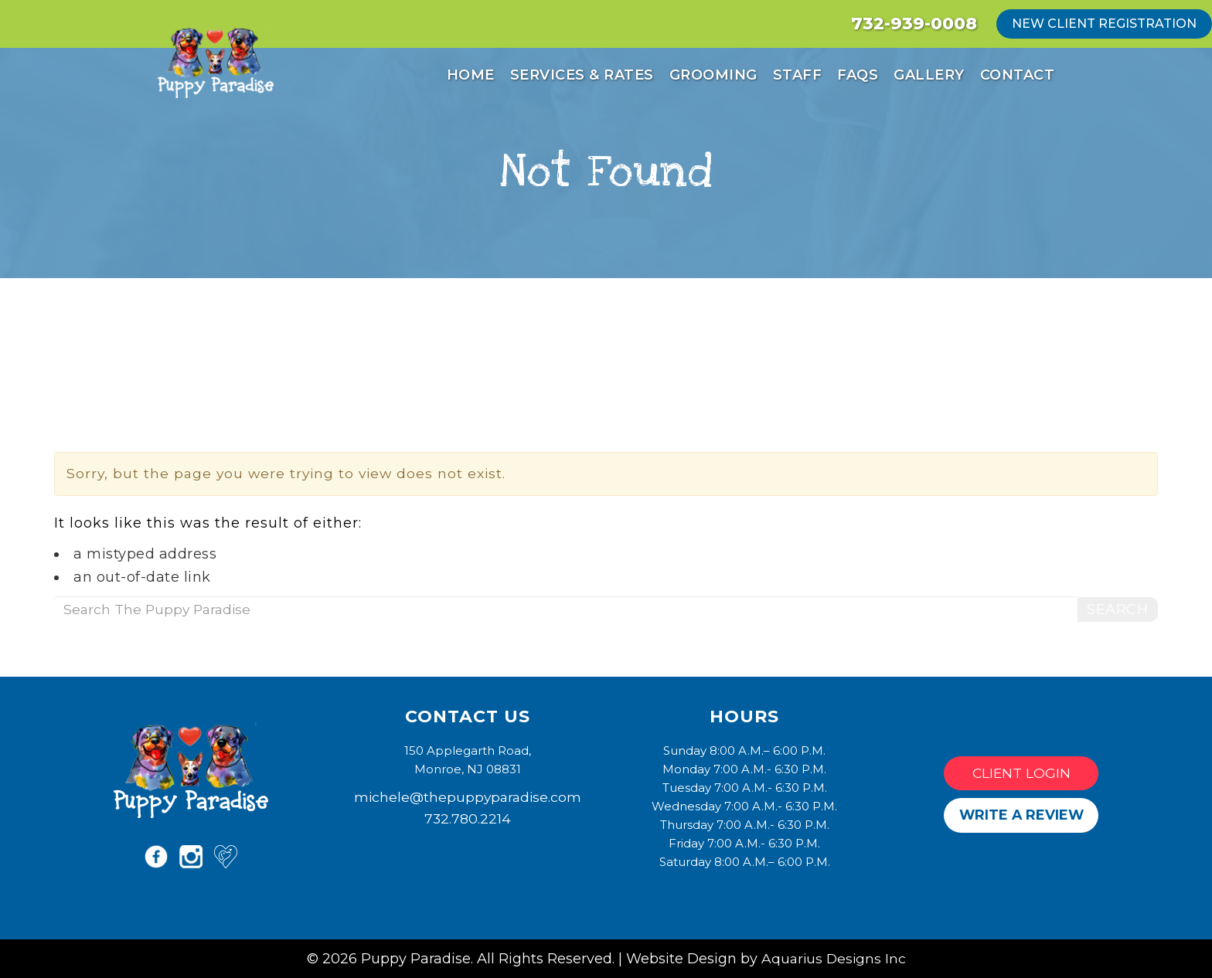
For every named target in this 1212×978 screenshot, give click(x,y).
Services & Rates (582, 74)
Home (471, 74)
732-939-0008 (914, 23)
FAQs (857, 74)
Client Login (1021, 773)
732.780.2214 (467, 818)
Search (1117, 609)
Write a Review (1021, 815)
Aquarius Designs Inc (833, 958)
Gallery (929, 74)
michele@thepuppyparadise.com (467, 797)
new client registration (1104, 23)
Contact (1017, 74)
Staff (797, 74)
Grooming (713, 74)
